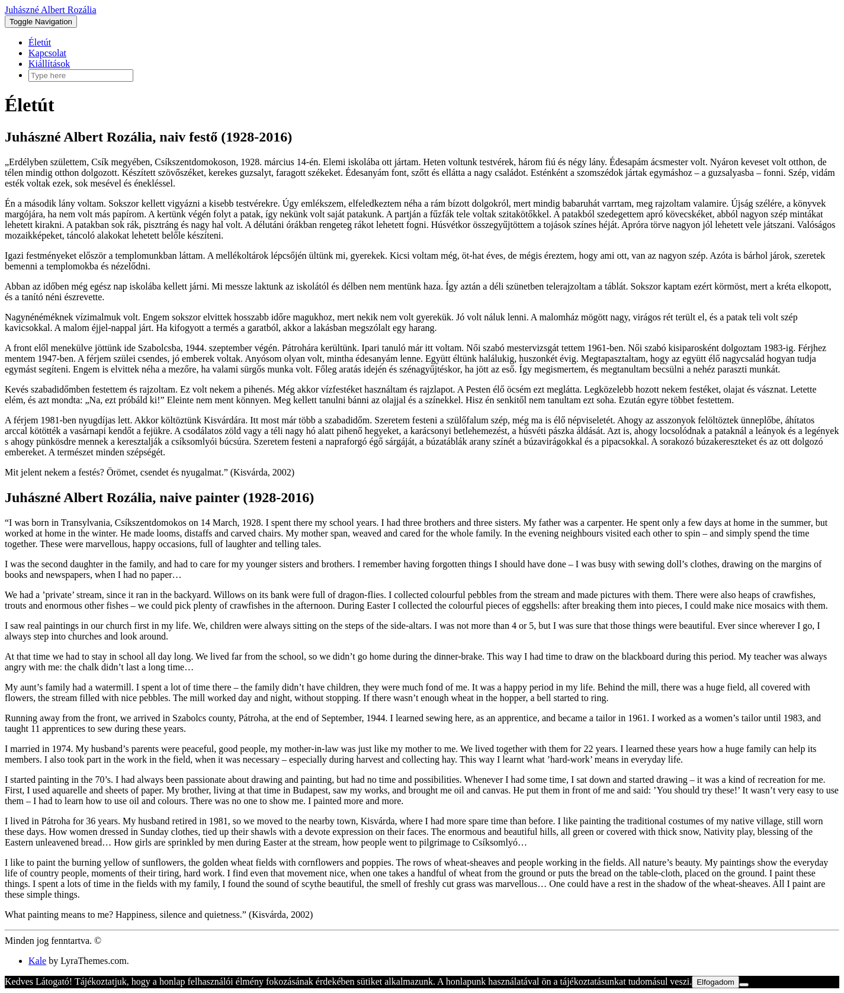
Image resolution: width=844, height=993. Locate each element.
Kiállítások (49, 64)
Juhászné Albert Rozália (51, 10)
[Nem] (744, 984)
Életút (39, 42)
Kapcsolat (47, 53)
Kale (37, 961)
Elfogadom (715, 982)
